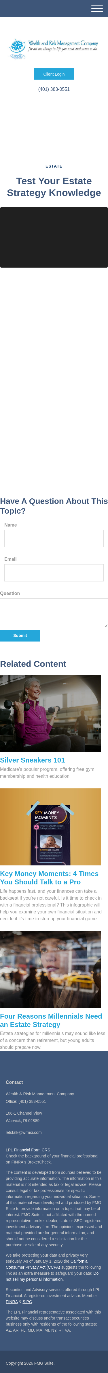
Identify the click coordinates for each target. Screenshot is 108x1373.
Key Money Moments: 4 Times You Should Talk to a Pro (49, 878)
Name (10, 525)
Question (10, 593)
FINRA (12, 1301)
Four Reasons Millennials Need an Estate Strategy (51, 1020)
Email (10, 559)
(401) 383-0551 (54, 89)
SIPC (27, 1301)
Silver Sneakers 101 (32, 760)
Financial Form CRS (32, 1150)
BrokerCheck (39, 1162)
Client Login (54, 74)
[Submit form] (20, 636)
